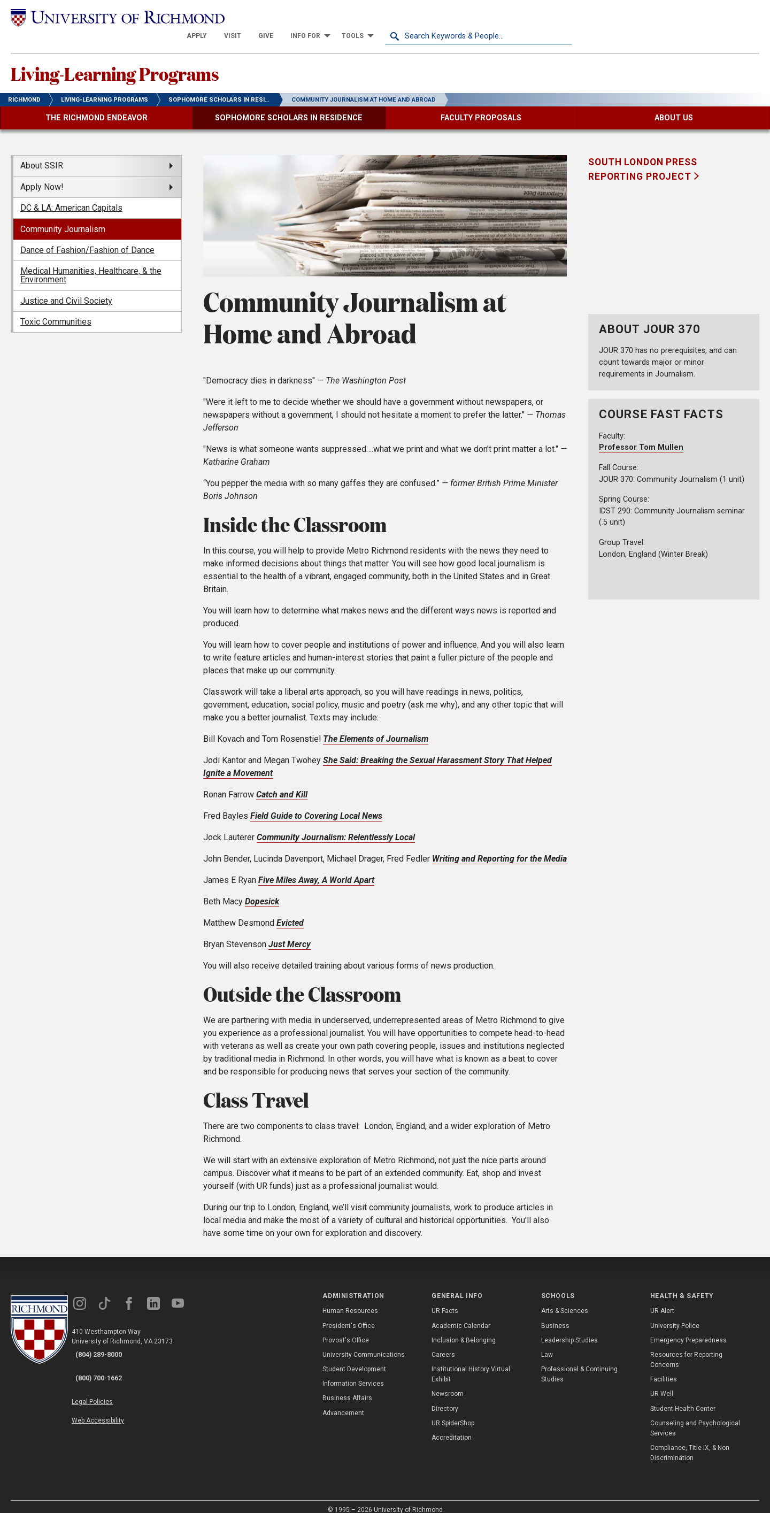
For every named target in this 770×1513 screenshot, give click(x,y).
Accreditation (452, 1427)
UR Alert (662, 1301)
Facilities (663, 1369)
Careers (443, 1344)
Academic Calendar (461, 1315)
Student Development (354, 1359)
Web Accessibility (111, 1392)
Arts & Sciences (564, 1301)
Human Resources (350, 1301)
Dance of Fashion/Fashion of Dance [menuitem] (87, 240)
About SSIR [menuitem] (41, 156)
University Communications (363, 1344)
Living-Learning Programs (158, 59)
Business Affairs (347, 1388)
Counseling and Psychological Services (695, 1418)
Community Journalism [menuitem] (62, 219)
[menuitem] (384, 17)
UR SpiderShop (453, 1413)
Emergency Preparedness (688, 1330)
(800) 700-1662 (107, 1359)
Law (547, 1344)
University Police (674, 1315)
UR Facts (445, 1301)
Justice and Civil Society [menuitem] (66, 291)
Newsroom (448, 1384)
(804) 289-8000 (107, 1345)
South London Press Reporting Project (642, 159)
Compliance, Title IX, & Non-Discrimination (690, 1443)
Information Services (353, 1374)
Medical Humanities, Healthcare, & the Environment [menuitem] (90, 265)
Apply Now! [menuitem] (42, 177)
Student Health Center (682, 1398)
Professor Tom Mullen (641, 437)
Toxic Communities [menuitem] (55, 312)
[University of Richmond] (104, 17)
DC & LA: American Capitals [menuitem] (71, 198)
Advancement (343, 1403)
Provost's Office (345, 1330)
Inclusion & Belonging (464, 1330)
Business (555, 1315)
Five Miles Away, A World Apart (316, 870)
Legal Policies (105, 1379)
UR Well (661, 1384)
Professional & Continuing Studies (579, 1364)
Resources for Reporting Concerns (686, 1349)
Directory (445, 1398)
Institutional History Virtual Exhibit (471, 1364)
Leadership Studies (569, 1330)
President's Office (348, 1315)
